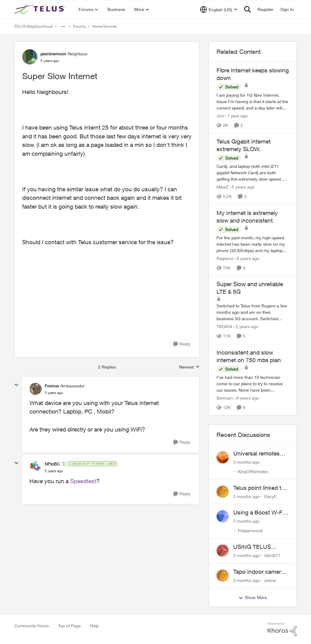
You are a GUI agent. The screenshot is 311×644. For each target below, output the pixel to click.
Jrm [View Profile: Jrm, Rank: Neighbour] (220, 115)
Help (94, 625)
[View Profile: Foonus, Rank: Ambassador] (35, 389)
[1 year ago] (236, 116)
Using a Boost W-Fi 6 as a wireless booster (261, 512)
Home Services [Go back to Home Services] (104, 26)
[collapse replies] (16, 385)
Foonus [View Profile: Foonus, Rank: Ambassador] (52, 385)
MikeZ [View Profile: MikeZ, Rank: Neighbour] (222, 187)
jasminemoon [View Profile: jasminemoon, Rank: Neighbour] (53, 53)
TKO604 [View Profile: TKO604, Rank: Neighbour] (224, 326)
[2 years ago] (246, 327)
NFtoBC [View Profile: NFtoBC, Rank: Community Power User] (52, 463)
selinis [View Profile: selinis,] (270, 580)
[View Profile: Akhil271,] (223, 551)
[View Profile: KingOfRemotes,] (223, 457)
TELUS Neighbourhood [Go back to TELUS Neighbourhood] (33, 26)
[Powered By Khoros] (282, 629)
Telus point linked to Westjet (259, 488)
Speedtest (83, 481)
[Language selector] (218, 9)
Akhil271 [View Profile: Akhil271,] (272, 555)
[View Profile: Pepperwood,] (223, 516)
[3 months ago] (246, 462)
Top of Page (69, 625)
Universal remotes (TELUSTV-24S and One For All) (258, 453)
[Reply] (182, 344)
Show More (252, 597)
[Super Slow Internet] (54, 393)
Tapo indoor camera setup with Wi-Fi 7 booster (258, 572)
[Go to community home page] (40, 9)
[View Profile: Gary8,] (223, 492)
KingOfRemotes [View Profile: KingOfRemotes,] (253, 471)
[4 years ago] (246, 258)
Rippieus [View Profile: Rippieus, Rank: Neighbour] (225, 258)
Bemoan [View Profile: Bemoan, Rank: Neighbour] (225, 397)
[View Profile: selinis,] (223, 576)
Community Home (31, 625)
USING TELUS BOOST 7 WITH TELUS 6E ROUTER (259, 547)
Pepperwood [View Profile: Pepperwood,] (250, 530)
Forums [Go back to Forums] (79, 26)
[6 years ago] (246, 398)
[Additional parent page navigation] (63, 26)
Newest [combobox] (189, 367)
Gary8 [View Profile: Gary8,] (270, 496)
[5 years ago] (242, 187)
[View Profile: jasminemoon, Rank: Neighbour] (29, 56)
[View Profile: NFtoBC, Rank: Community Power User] (35, 467)
